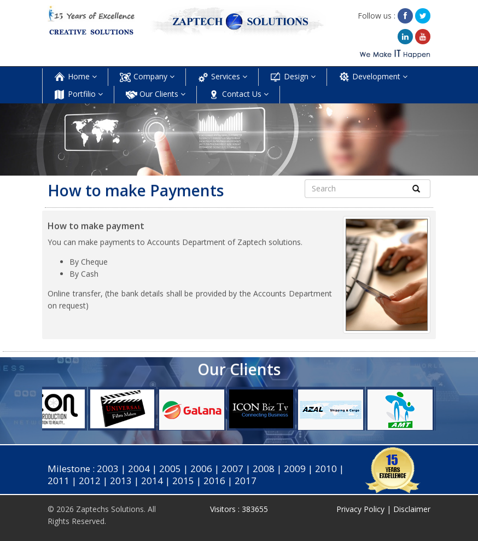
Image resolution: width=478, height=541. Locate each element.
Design (293, 77)
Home (75, 77)
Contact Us (238, 95)
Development (372, 77)
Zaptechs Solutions (110, 509)
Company (146, 77)
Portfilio (78, 95)
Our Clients (155, 95)
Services (222, 77)
